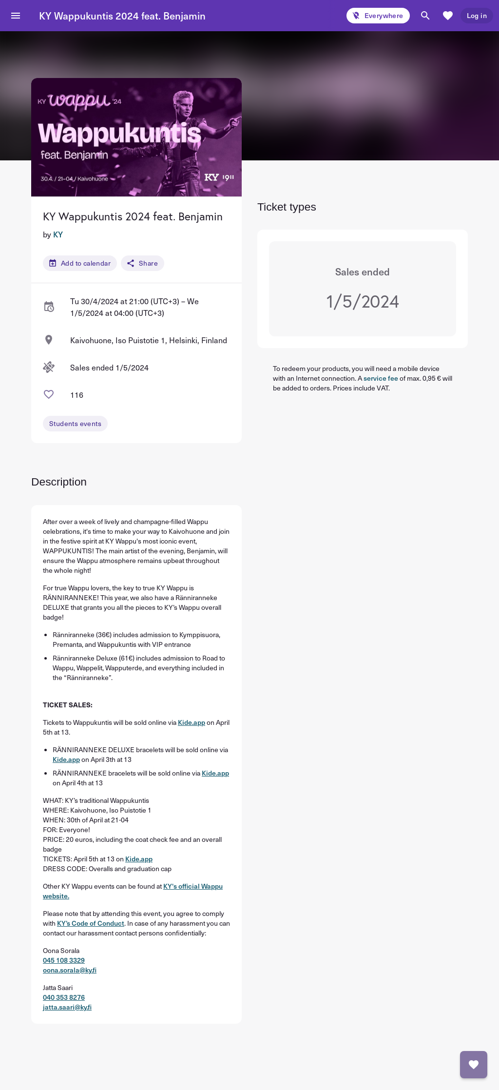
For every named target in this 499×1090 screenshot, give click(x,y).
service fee (381, 378)
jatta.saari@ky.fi (67, 1007)
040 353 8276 (64, 997)
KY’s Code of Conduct (90, 923)
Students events (75, 423)
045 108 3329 (64, 960)
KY (58, 234)
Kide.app (191, 722)
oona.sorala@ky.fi (69, 970)
